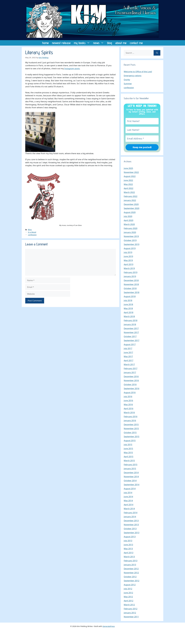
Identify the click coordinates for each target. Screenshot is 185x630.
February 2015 (130, 464)
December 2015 (131, 424)
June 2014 (128, 496)
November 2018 (131, 284)
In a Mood (32, 232)
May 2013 (128, 548)
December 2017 (131, 328)
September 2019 (131, 244)
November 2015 (131, 428)
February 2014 (130, 512)
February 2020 (130, 228)
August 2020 (130, 212)
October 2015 (130, 432)
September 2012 (131, 580)
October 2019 (130, 240)
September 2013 (131, 532)
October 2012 (130, 576)
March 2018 (129, 316)
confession (32, 235)
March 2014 (129, 508)
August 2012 (130, 584)
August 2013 (130, 536)
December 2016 (131, 376)
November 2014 (131, 476)
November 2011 (131, 616)
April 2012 (128, 600)
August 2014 (130, 488)
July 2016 (128, 396)
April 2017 (128, 360)
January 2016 (130, 420)
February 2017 (130, 368)
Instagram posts (72, 68)
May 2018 (128, 308)
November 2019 (131, 236)
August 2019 (130, 248)
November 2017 (131, 332)
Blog (30, 229)
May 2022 (128, 184)
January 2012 (130, 612)
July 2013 (128, 540)
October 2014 (130, 480)
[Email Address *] (142, 138)
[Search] (157, 53)
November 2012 (131, 572)
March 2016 (129, 412)
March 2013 (129, 556)
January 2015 (130, 468)
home (45, 43)
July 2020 (128, 216)
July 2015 (128, 444)
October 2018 (130, 288)
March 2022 (129, 192)
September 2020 (131, 208)
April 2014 (128, 504)
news (99, 43)
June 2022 (128, 180)
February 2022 (130, 196)
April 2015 (128, 456)
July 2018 (128, 300)
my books (83, 43)
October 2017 (130, 336)
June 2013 (128, 544)
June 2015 (128, 448)
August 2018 (130, 296)
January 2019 (130, 276)
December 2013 (131, 520)
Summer (128, 83)
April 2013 (128, 552)
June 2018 (128, 304)
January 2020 (130, 232)
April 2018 (128, 312)
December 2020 (131, 204)
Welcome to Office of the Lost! (138, 71)
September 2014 (131, 484)
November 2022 (131, 172)
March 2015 (129, 460)
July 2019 (128, 252)
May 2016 (128, 404)
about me (120, 43)
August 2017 (130, 344)
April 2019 (128, 264)
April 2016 (128, 408)
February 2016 (130, 416)
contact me (136, 43)
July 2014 (128, 492)
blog (109, 43)
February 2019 (130, 272)
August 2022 (130, 176)
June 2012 (128, 592)
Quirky (127, 79)
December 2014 (131, 472)
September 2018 (131, 292)
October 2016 (130, 384)
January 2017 (130, 372)
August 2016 (130, 392)
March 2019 (129, 268)
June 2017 (128, 352)
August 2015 (130, 440)
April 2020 (128, 220)
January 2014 (130, 516)
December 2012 (131, 568)
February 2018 (130, 320)
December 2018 (131, 280)
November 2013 (131, 524)
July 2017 (128, 348)
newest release (61, 43)
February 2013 (130, 560)
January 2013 (130, 564)
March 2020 (129, 224)
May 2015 (128, 452)
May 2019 (128, 260)
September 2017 (131, 340)
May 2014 (128, 500)
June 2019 (128, 256)
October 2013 (130, 528)
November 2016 (131, 380)
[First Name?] (142, 121)
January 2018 (130, 324)
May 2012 (128, 596)
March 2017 (129, 364)
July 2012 (128, 588)
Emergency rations (132, 75)
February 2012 (130, 608)
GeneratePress (109, 626)
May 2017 (128, 356)
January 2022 (130, 200)
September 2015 (131, 436)
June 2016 (128, 400)
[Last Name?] (142, 130)
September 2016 (131, 388)
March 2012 (129, 604)
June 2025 (128, 168)
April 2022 (128, 188)
